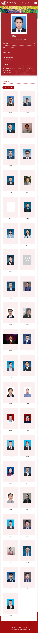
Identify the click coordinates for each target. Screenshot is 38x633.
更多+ (34, 43)
